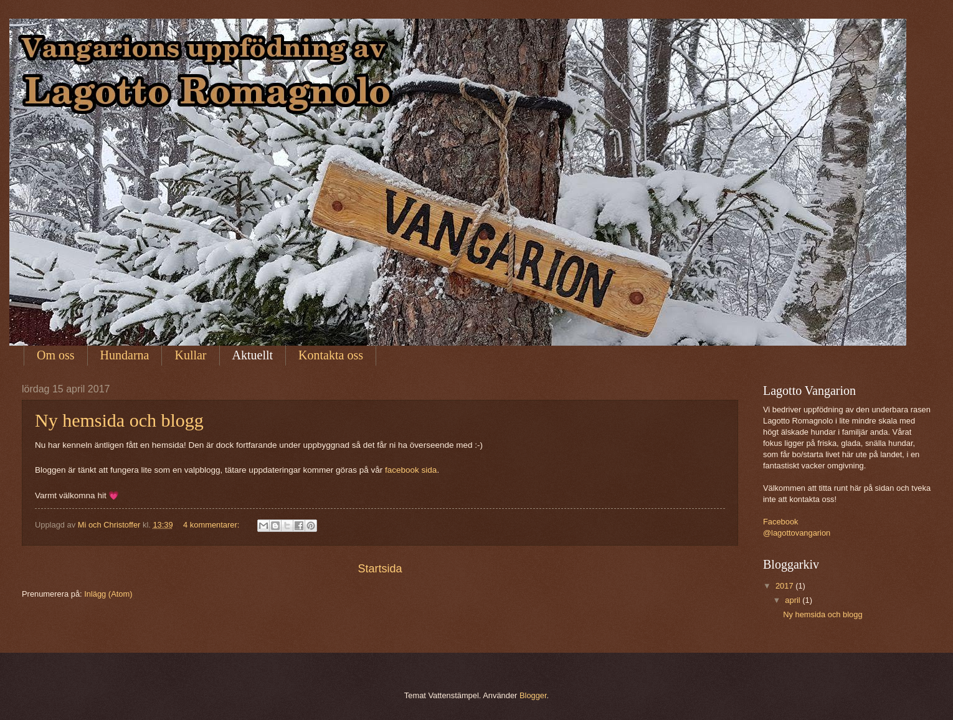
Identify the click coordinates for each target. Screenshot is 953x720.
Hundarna (124, 355)
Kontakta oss (330, 355)
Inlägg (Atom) (108, 594)
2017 (785, 585)
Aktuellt (252, 355)
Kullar (190, 355)
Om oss (56, 355)
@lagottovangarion (796, 533)
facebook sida (411, 470)
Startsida (380, 568)
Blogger (533, 695)
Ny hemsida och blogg (119, 420)
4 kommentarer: (212, 524)
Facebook (781, 521)
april (793, 600)
